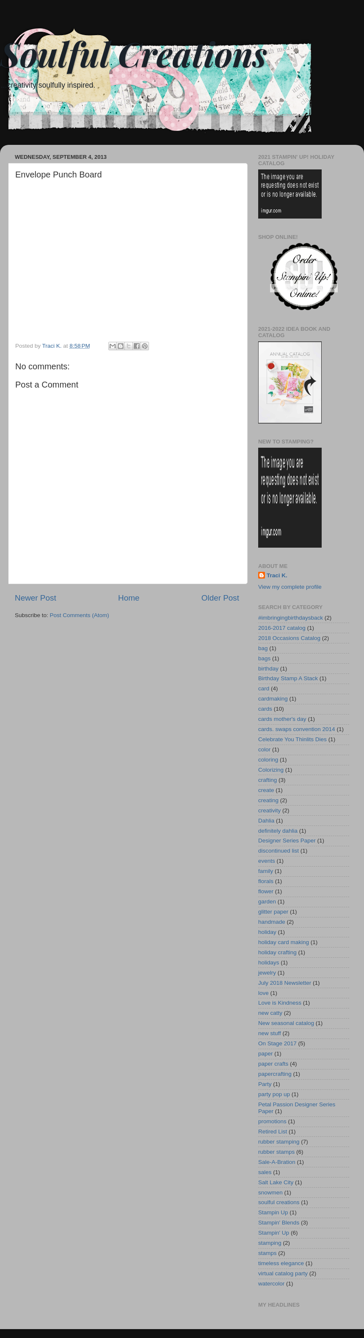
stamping (269, 1243)
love (263, 993)
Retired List (272, 1131)
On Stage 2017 (277, 1043)
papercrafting (275, 1074)
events (266, 861)
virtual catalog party (283, 1273)
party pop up (274, 1094)
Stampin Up (273, 1212)
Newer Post (35, 597)
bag (263, 648)
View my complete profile (290, 587)
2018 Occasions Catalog (289, 638)
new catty (270, 1013)
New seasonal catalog (286, 1023)
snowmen (270, 1192)
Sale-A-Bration (276, 1162)
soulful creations (279, 1202)
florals (265, 881)
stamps (267, 1253)
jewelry (267, 973)
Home (128, 597)
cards (265, 709)
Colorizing (271, 770)
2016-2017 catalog (282, 628)
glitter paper (273, 912)
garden (267, 901)
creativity (269, 810)
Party (265, 1084)
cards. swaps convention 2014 (296, 729)
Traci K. (277, 575)
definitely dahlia (278, 831)
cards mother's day (282, 719)
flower (265, 891)
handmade (271, 922)
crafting (267, 780)
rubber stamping (279, 1142)
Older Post (220, 597)
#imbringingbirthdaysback (290, 618)
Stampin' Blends (278, 1222)
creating (268, 800)
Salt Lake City (275, 1182)
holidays (268, 962)
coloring (268, 759)
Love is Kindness (279, 1003)
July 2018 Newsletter (284, 983)
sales (265, 1172)
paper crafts (273, 1064)
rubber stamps (276, 1152)
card (263, 688)
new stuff (269, 1033)
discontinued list (278, 851)
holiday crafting (277, 952)
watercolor (271, 1283)
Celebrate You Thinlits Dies (292, 739)
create (266, 790)
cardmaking (273, 698)
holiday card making (283, 942)
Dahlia (266, 820)
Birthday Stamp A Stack (288, 678)
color (264, 749)
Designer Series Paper (287, 840)
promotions (272, 1121)
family (265, 871)
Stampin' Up (273, 1233)
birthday (268, 668)
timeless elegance (281, 1263)
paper (265, 1053)
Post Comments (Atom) (79, 615)
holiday (267, 932)
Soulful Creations (133, 53)
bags (264, 658)
